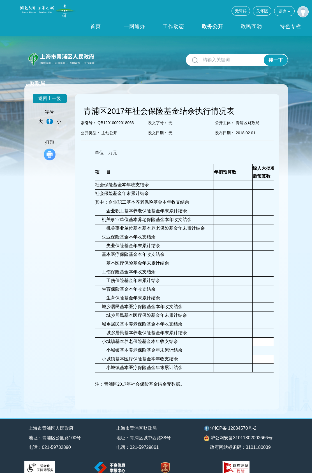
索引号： (88, 115)
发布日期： (225, 125)
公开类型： (90, 125)
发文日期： (158, 125)
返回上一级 (49, 91)
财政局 (107, 57)
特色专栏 (290, 26)
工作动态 (173, 26)
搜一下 (275, 60)
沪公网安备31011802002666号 (238, 431)
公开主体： (225, 115)
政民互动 (251, 26)
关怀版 (262, 11)
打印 (50, 143)
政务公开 (212, 26)
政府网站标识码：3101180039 (241, 440)
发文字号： (158, 115)
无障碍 (241, 11)
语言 (284, 11)
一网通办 (134, 26)
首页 (95, 26)
